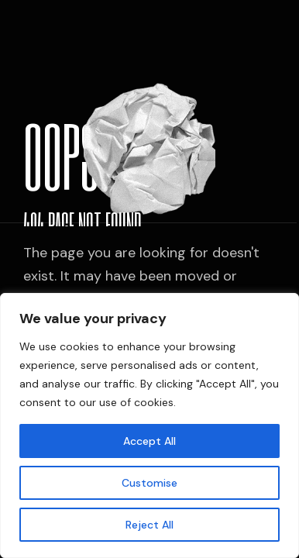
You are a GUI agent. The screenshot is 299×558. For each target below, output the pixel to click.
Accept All (149, 441)
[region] (149, 425)
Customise (149, 483)
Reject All (149, 525)
